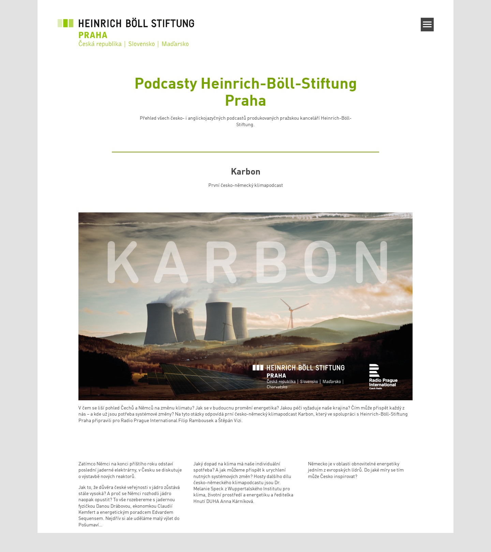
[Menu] (427, 24)
